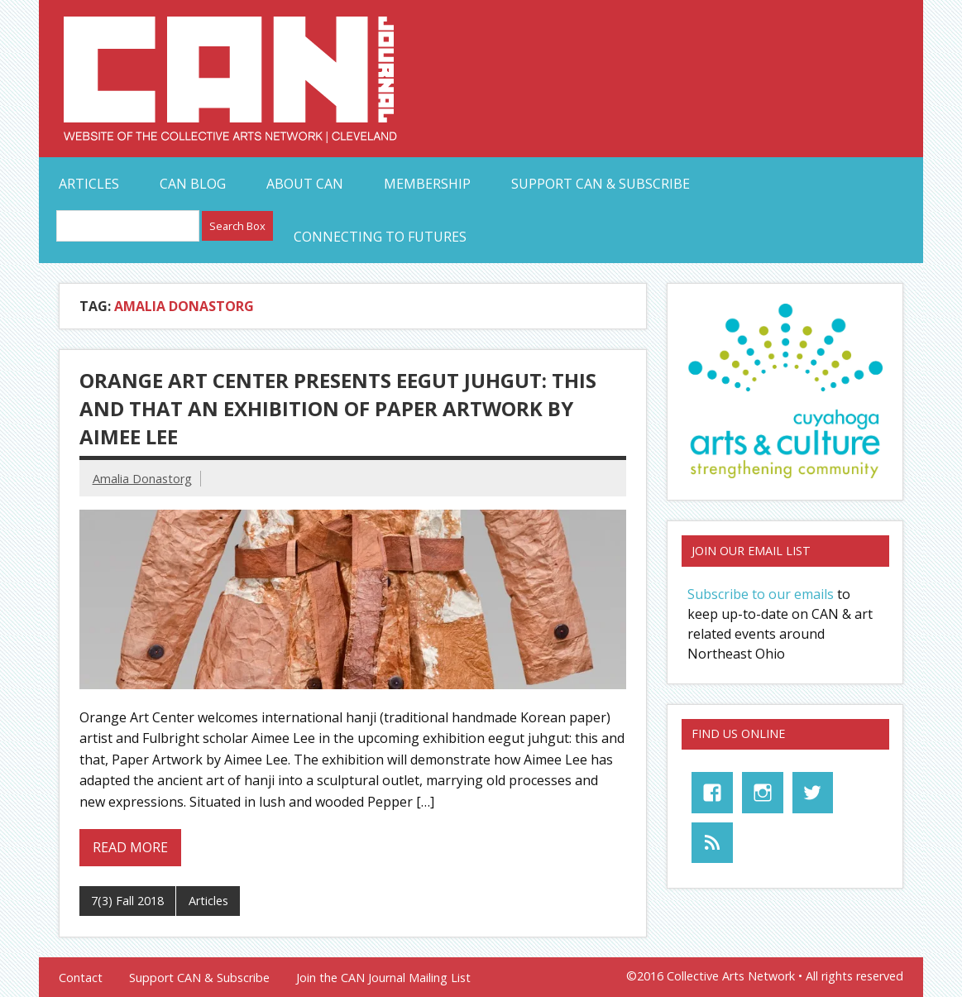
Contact (81, 978)
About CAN (304, 184)
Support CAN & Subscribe (600, 184)
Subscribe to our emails (760, 594)
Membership (427, 184)
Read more (130, 847)
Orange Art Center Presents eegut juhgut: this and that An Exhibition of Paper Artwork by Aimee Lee (337, 408)
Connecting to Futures (380, 237)
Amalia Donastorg (142, 479)
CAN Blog (193, 184)
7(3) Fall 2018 (127, 900)
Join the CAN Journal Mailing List (383, 978)
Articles (89, 184)
